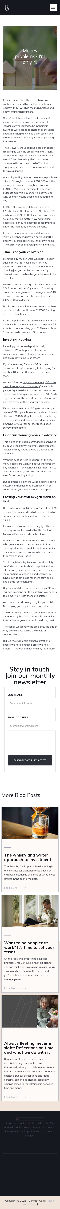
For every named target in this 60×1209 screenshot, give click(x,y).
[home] (20, 7)
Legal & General (29, 508)
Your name (15, 694)
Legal (33, 1204)
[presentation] (32, 744)
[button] (53, 7)
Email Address (18, 717)
